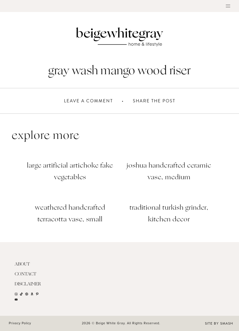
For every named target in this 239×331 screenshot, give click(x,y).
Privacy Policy (20, 323)
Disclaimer (28, 284)
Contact (25, 274)
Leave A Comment (88, 101)
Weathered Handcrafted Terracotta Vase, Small (70, 213)
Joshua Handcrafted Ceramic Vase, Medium (169, 171)
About (22, 264)
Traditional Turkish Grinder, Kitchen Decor (169, 213)
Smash (226, 323)
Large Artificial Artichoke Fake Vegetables (70, 171)
